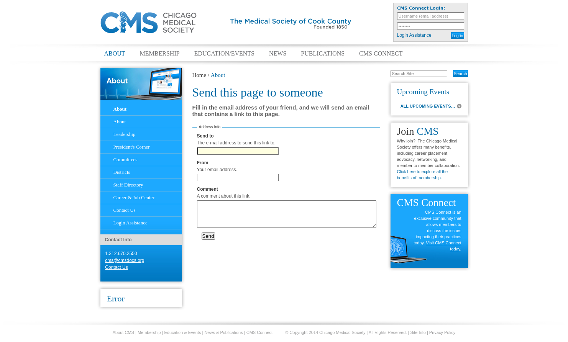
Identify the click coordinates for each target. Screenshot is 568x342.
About (114, 54)
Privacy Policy (442, 332)
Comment (207, 189)
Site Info (418, 332)
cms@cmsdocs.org (124, 260)
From (202, 162)
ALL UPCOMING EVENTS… (428, 106)
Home (199, 75)
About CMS (123, 332)
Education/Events (224, 54)
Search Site (386, 69)
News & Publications (223, 332)
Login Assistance (414, 35)
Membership (160, 54)
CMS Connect (380, 54)
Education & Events (182, 332)
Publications (323, 54)
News (277, 54)
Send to (205, 136)
